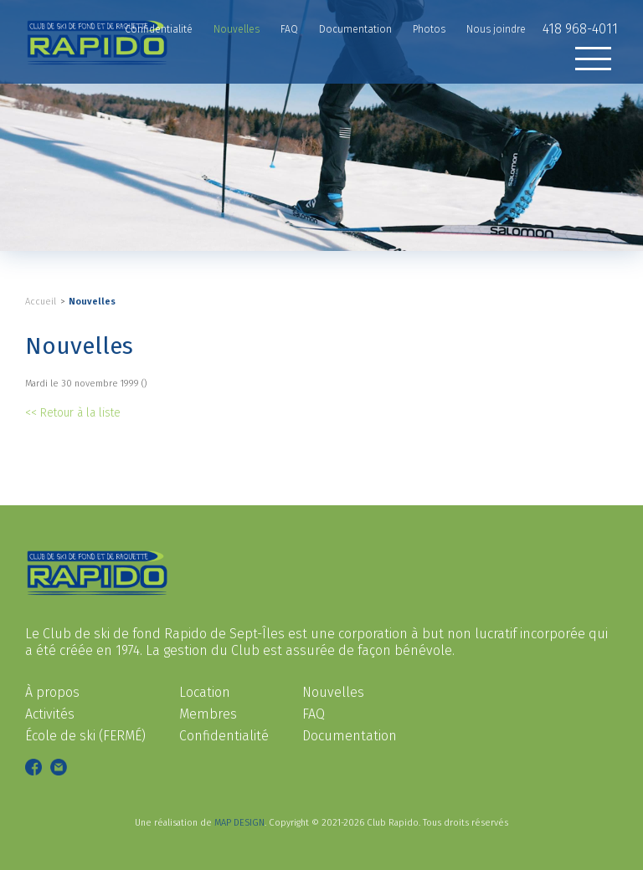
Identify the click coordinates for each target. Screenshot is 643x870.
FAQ (313, 714)
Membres (208, 714)
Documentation (349, 736)
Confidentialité (224, 736)
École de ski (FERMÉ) (85, 736)
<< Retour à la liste (73, 413)
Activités (50, 714)
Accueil (40, 301)
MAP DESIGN (239, 822)
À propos (52, 692)
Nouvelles (92, 301)
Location (204, 692)
